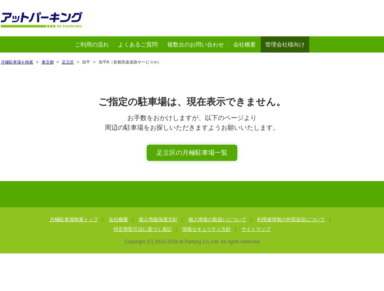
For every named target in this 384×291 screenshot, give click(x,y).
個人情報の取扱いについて (217, 219)
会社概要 (244, 44)
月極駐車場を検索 (17, 62)
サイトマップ (255, 229)
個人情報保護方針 (158, 219)
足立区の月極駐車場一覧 (192, 152)
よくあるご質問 (138, 44)
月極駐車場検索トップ (74, 219)
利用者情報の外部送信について (291, 219)
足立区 (68, 62)
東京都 (48, 62)
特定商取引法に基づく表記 (143, 229)
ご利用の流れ (92, 44)
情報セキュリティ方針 (206, 229)
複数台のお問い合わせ (195, 44)
